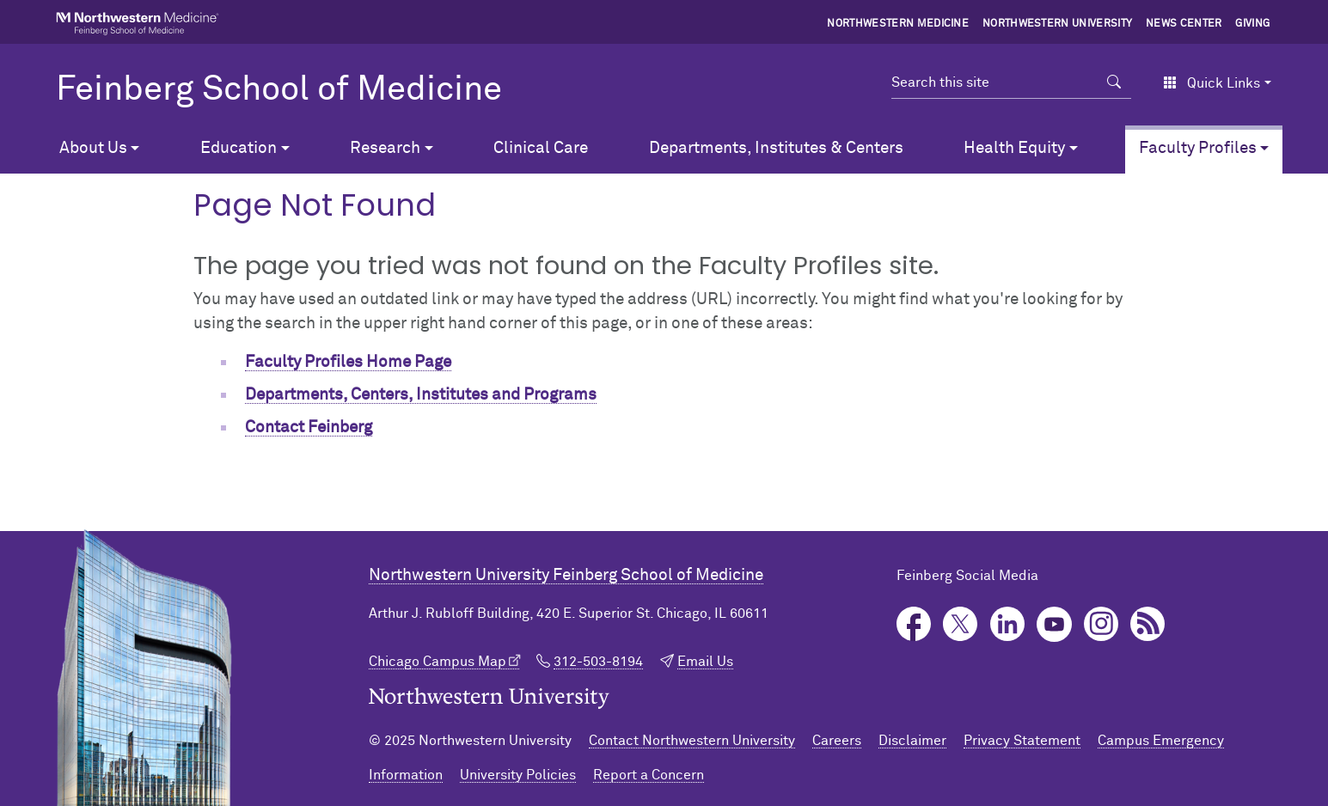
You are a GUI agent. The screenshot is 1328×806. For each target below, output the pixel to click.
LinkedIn (1007, 624)
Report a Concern (648, 775)
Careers (836, 741)
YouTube (1054, 624)
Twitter (960, 624)
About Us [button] (93, 148)
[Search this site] (995, 82)
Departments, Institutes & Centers (776, 148)
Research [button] (385, 148)
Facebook (914, 624)
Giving (1252, 24)
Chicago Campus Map (437, 662)
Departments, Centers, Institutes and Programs (421, 395)
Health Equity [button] (1014, 148)
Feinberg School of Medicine (279, 90)
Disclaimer (912, 741)
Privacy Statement (1022, 741)
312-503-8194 (598, 662)
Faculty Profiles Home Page (348, 362)
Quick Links (1211, 83)
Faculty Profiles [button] (1198, 148)
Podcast (1148, 624)
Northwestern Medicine (898, 24)
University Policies (518, 775)
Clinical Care (540, 148)
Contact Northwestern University (692, 741)
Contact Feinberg (308, 427)
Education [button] (238, 148)
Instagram (1101, 624)
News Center (1184, 24)
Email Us (705, 662)
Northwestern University (1057, 24)
